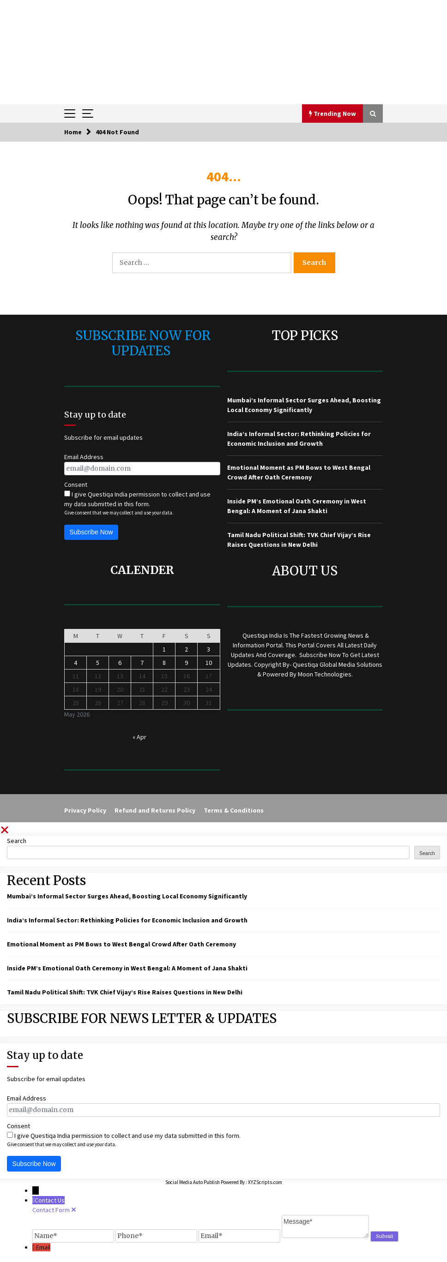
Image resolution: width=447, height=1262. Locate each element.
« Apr (139, 737)
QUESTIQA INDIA (224, 22)
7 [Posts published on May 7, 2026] (142, 662)
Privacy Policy (85, 810)
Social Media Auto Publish (192, 1182)
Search (16, 841)
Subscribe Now (91, 532)
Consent (75, 484)
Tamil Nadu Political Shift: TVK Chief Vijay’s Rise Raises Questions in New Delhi (124, 992)
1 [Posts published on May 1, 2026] (164, 649)
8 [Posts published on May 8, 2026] (164, 662)
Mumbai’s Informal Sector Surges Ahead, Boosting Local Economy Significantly (127, 896)
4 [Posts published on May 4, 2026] (75, 662)
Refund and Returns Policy (155, 810)
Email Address (83, 457)
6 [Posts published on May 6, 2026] (119, 662)
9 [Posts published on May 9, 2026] (186, 662)
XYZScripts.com (265, 1182)
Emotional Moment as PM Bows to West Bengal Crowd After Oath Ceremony (121, 944)
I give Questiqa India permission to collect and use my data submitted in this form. (137, 499)
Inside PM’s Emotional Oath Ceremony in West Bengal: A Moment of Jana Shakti (127, 968)
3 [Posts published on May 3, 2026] (208, 649)
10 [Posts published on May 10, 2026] (208, 662)
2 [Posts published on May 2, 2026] (186, 649)
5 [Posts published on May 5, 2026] (97, 662)
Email (43, 1247)
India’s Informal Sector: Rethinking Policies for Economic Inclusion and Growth (127, 920)
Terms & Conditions (234, 810)
